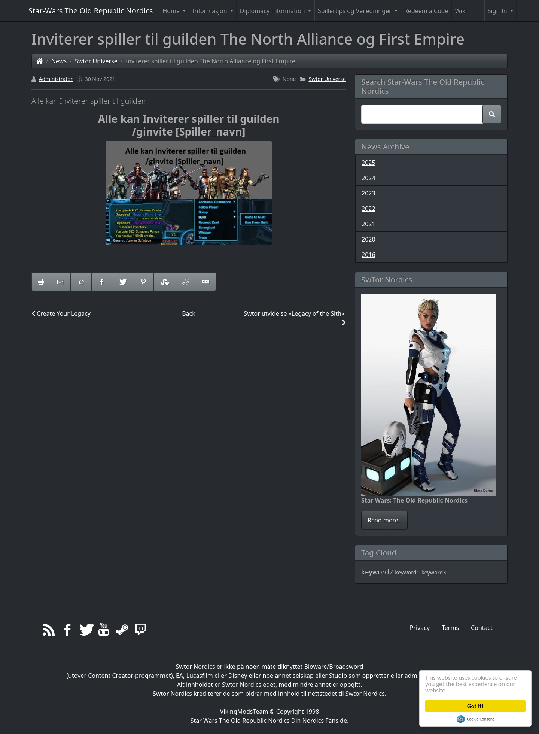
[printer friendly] (40, 281)
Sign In (498, 11)
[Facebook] (67, 631)
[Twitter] (85, 631)
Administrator (56, 78)
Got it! (475, 706)
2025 (368, 162)
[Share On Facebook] (101, 281)
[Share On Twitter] (122, 281)
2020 (368, 239)
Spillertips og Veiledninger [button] (355, 11)
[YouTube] (103, 631)
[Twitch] (140, 631)
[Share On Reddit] (184, 281)
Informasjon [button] (210, 11)
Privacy (420, 628)
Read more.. (384, 520)
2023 (368, 193)
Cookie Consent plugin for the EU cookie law (475, 719)
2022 (368, 208)
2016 (368, 255)
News (59, 61)
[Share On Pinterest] (143, 281)
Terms (450, 628)
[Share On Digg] (205, 281)
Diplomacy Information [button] (273, 11)
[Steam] (122, 631)
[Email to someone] (60, 281)
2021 (368, 224)
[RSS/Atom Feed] (48, 631)
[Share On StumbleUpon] (163, 281)
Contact (482, 628)
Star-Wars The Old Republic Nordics (90, 11)
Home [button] (171, 11)
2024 (368, 178)
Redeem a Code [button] (426, 11)
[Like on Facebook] (80, 281)
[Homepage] (39, 61)
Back (188, 313)
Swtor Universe (96, 61)
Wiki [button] (461, 11)
